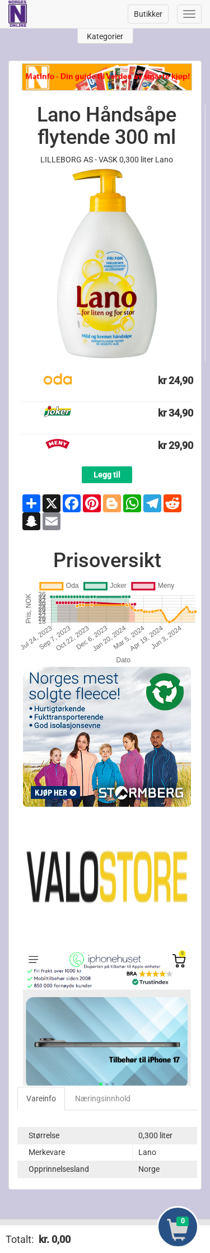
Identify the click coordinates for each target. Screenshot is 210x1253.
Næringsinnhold (102, 1098)
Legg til (107, 474)
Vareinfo (41, 1098)
